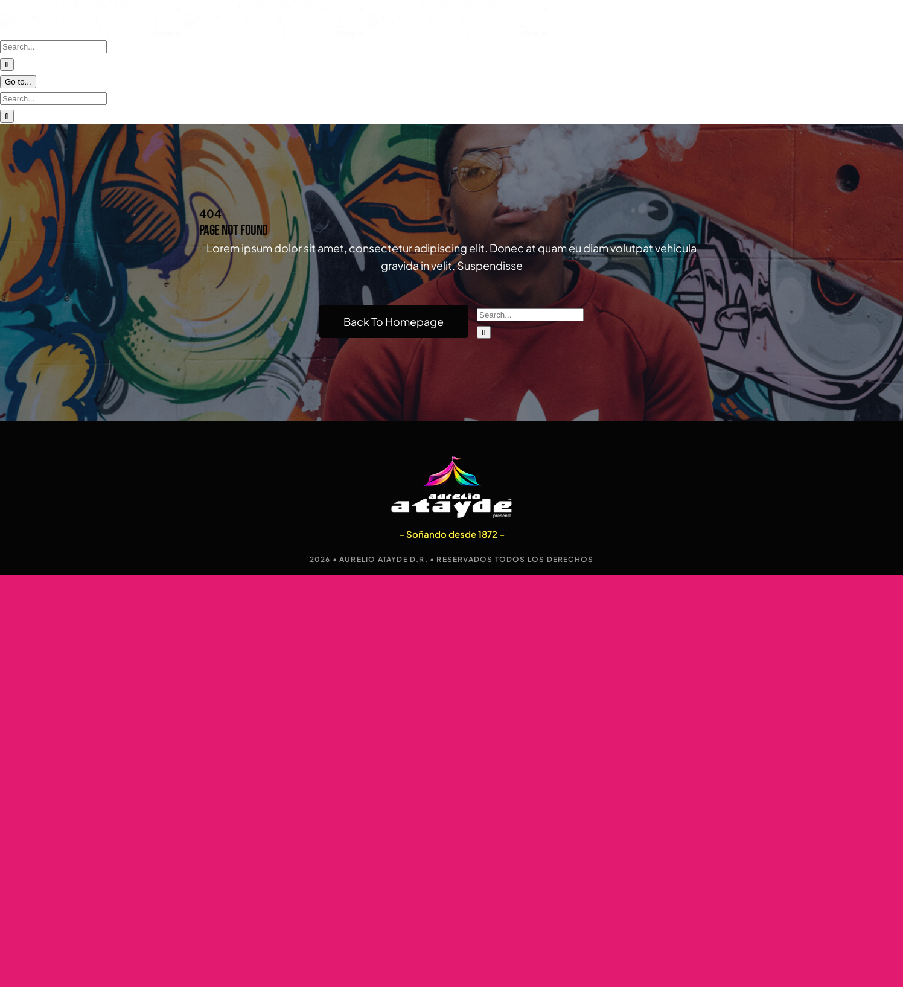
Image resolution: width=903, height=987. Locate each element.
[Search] (484, 323)
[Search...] (53, 104)
